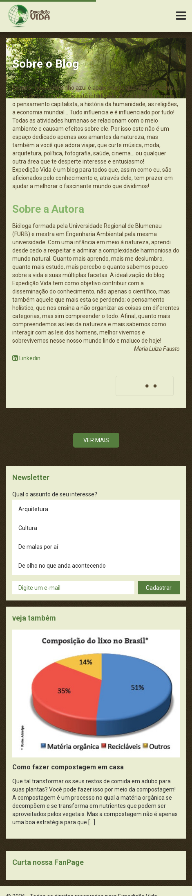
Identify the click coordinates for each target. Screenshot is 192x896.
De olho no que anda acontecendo (62, 565)
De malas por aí (38, 547)
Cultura (27, 528)
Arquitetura (33, 509)
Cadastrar (159, 587)
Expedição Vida (29, 16)
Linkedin (26, 358)
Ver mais (96, 440)
